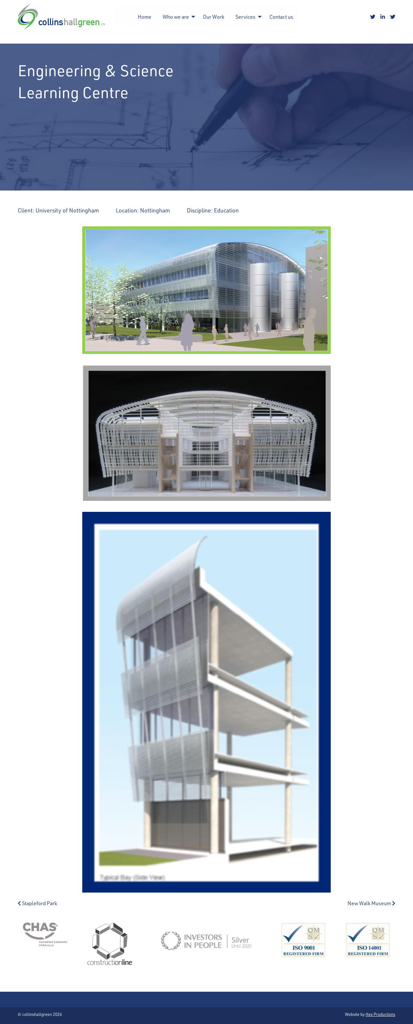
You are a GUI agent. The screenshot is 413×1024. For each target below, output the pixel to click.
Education (226, 210)
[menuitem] (144, 17)
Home (144, 16)
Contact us (281, 16)
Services (246, 16)
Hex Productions (380, 1014)
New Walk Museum (371, 903)
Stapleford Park (37, 903)
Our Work (213, 16)
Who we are (176, 16)
